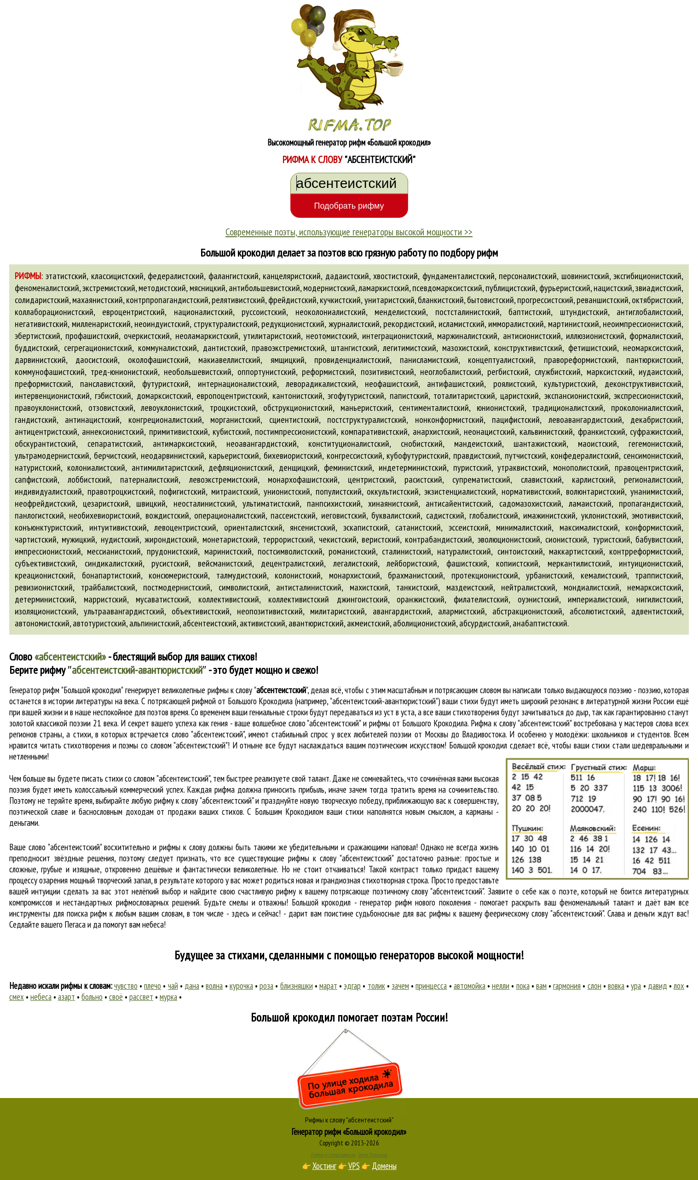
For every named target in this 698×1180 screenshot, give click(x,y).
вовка (616, 985)
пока (523, 985)
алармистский (461, 611)
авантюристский (316, 623)
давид (657, 985)
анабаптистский (540, 623)
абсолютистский (597, 611)
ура (636, 985)
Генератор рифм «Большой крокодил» (349, 1131)
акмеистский (368, 623)
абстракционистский (527, 611)
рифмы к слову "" (257, 689)
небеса (41, 996)
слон (594, 985)
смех (16, 996)
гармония (567, 985)
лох (679, 985)
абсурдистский (484, 623)
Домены (384, 1165)
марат (328, 985)
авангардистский (402, 611)
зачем (400, 985)
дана (192, 985)
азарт (66, 996)
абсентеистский (210, 623)
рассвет (141, 996)
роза (266, 985)
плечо (152, 985)
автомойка (469, 985)
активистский (262, 623)
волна (214, 985)
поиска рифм (87, 913)
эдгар (352, 985)
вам (541, 985)
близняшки (296, 985)
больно (92, 996)
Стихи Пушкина (372, 1154)
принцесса (431, 985)
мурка (168, 996)
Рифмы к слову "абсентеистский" (349, 1119)
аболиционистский (424, 623)
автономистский (42, 623)
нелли (500, 985)
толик (376, 985)
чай (173, 985)
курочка (241, 985)
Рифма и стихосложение (333, 1154)
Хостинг (324, 1165)
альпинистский (154, 623)
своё (116, 996)
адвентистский (656, 611)
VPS (354, 1165)
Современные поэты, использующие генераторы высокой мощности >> (349, 231)
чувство (126, 985)
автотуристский (99, 623)
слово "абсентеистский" (208, 734)
